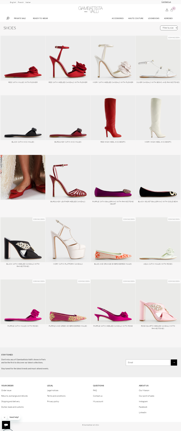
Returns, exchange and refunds (14, 397)
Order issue (6, 391)
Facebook (143, 408)
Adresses (168, 19)
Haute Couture (135, 19)
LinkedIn (142, 413)
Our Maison (144, 391)
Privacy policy (53, 402)
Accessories (118, 19)
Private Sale (20, 19)
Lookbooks (153, 19)
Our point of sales (146, 397)
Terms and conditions (56, 397)
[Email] (148, 363)
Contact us (166, 2)
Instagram (143, 402)
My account (98, 402)
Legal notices (52, 391)
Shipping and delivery (10, 402)
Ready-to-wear (40, 19)
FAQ (95, 391)
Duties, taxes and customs (12, 408)
